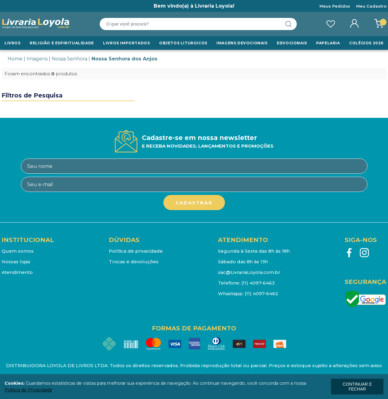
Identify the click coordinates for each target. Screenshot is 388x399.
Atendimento (17, 272)
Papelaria (328, 43)
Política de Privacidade (28, 390)
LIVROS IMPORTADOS (126, 43)
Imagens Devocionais (241, 43)
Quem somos (18, 251)
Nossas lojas (16, 261)
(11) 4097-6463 (258, 283)
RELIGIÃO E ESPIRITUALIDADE (62, 43)
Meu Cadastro (371, 6)
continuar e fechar (357, 386)
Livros (13, 43)
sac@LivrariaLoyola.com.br (249, 272)
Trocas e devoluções (134, 261)
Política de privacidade (136, 251)
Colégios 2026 (366, 43)
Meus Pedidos (334, 6)
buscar (288, 24)
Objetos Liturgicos (183, 43)
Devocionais (292, 43)
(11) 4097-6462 (261, 293)
